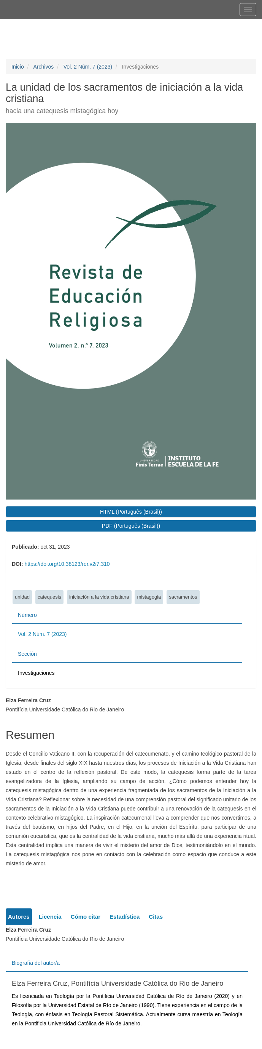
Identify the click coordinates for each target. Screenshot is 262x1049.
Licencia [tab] (50, 916)
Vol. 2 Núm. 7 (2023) (88, 67)
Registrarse (159, 25)
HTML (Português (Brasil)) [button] (131, 512)
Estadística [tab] (125, 916)
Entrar (192, 25)
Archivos (43, 67)
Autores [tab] (19, 916)
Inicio (17, 67)
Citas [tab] (156, 916)
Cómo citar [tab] (85, 916)
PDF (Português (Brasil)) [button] (131, 526)
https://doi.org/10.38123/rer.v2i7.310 (67, 564)
